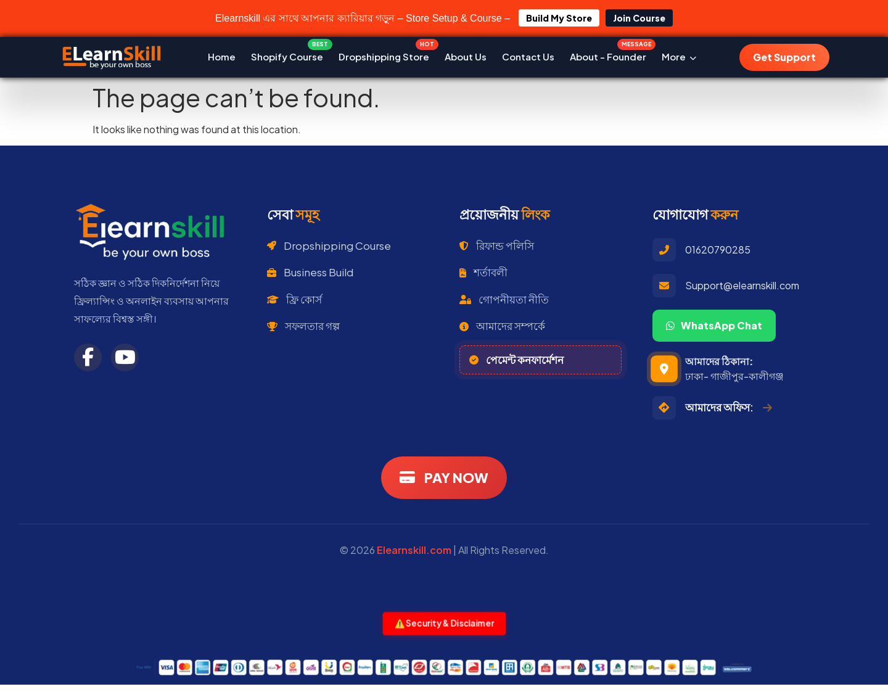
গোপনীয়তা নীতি (504, 299)
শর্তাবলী (483, 272)
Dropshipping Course (329, 245)
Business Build (310, 272)
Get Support (784, 57)
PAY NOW (444, 477)
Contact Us (528, 56)
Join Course (639, 17)
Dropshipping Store (384, 53)
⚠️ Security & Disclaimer (444, 623)
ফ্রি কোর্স (294, 299)
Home (222, 56)
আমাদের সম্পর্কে (502, 325)
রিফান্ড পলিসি (496, 245)
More (679, 56)
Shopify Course (287, 53)
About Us (466, 56)
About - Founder (608, 53)
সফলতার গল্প (303, 325)
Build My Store (559, 17)
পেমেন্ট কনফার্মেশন (516, 359)
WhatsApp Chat (714, 325)
